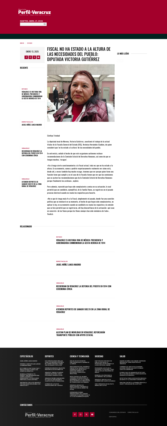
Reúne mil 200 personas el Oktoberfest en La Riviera (103, 376)
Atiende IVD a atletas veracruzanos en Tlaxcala (54, 384)
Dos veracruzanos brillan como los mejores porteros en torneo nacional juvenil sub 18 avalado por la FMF (54, 363)
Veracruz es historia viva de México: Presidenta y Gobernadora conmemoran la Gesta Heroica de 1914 (32, 95)
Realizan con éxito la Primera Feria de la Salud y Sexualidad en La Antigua (133, 383)
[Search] (45, 24)
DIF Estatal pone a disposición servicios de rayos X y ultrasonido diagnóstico (133, 379)
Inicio (22, 43)
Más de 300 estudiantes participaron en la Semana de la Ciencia (79, 362)
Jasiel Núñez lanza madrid (32, 124)
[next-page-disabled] (122, 60)
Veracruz (25, 148)
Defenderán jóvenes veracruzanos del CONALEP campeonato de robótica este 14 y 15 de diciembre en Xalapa (80, 394)
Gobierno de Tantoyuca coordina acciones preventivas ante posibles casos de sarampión (131, 368)
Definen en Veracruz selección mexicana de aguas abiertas (55, 368)
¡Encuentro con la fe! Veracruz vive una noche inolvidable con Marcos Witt (30, 384)
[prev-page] (118, 60)
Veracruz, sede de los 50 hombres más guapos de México (105, 380)
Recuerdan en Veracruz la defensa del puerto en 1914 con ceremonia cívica (32, 153)
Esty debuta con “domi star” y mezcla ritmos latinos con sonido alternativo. (30, 370)
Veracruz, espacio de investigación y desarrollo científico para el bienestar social (79, 387)
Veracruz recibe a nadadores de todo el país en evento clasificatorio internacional (54, 380)
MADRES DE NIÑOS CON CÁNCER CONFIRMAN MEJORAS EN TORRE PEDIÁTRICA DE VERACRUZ (133, 362)
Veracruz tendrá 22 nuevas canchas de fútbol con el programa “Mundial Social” (54, 374)
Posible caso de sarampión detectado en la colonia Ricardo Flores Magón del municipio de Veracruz (133, 374)
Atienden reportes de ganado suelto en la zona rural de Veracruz (32, 184)
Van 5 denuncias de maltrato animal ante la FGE (104, 384)
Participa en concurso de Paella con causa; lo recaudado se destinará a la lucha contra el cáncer (104, 363)
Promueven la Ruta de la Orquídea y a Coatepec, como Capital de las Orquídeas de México (104, 370)
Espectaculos (27, 122)
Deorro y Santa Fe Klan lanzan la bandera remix (30, 364)
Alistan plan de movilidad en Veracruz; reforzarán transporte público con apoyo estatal (80, 334)
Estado (29, 43)
